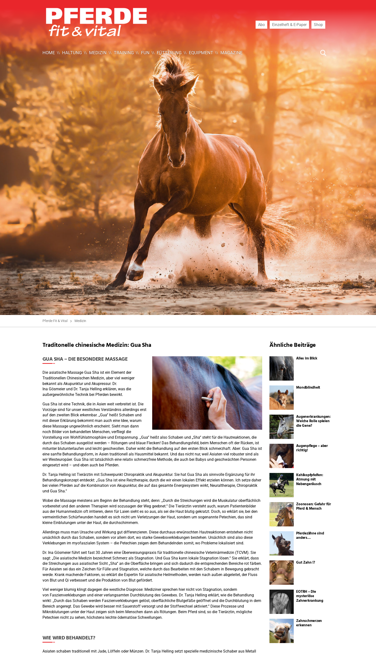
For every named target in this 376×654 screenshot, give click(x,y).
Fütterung (169, 52)
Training (124, 52)
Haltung (72, 52)
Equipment (201, 52)
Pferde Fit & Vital (54, 321)
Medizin (98, 52)
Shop (318, 24)
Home (48, 52)
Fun (145, 52)
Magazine (231, 52)
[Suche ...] (308, 52)
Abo (261, 24)
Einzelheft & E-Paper (289, 24)
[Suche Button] (323, 52)
